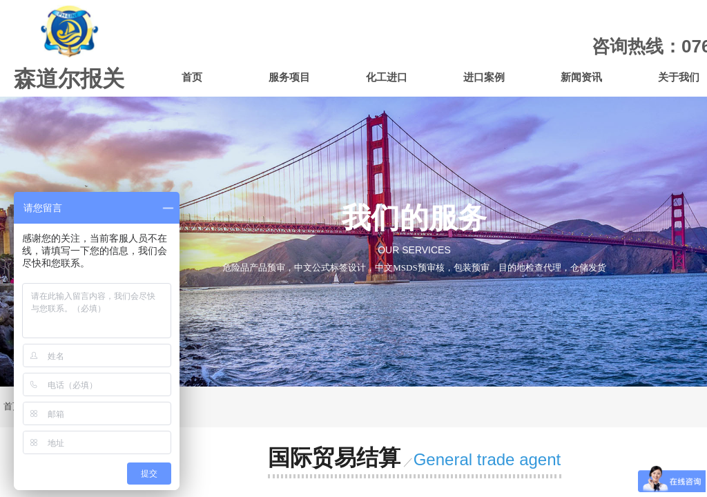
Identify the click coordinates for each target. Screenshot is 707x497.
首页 (192, 77)
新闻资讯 (581, 77)
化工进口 (386, 77)
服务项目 (289, 77)
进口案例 (484, 77)
